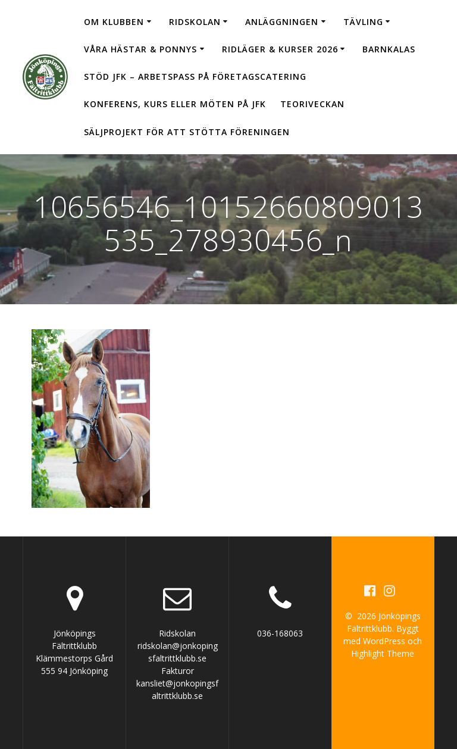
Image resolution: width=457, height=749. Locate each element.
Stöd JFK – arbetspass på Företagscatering (195, 76)
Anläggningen (281, 21)
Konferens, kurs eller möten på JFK (175, 104)
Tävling (363, 21)
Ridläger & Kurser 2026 (280, 49)
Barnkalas (388, 49)
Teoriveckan (312, 104)
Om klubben (114, 21)
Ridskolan (195, 21)
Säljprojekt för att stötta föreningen (187, 132)
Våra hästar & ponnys (140, 49)
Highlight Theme (382, 653)
